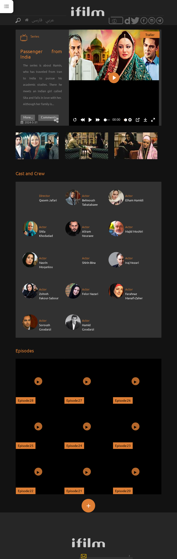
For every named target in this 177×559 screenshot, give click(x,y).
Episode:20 (123, 460)
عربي (49, 20)
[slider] (107, 120)
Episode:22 (25, 460)
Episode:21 (74, 460)
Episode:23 (123, 414)
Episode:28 (25, 369)
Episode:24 (74, 414)
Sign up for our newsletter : (62, 530)
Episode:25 (25, 414)
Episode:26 (123, 369)
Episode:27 (74, 369)
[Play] (90, 119)
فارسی (37, 20)
